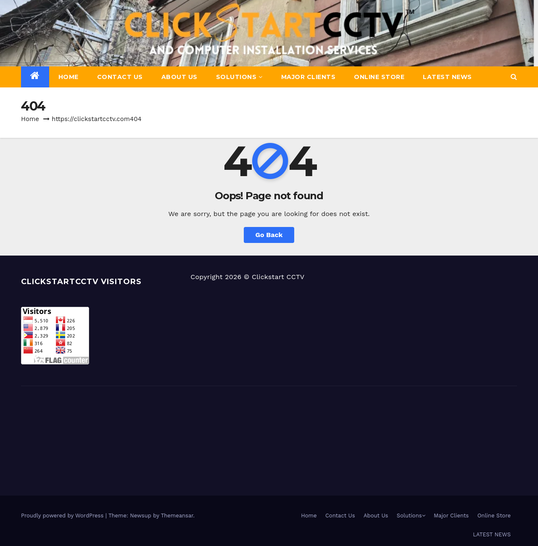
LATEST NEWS (447, 77)
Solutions (239, 77)
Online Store (379, 77)
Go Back (269, 235)
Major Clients (308, 77)
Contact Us (120, 77)
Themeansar (177, 515)
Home (68, 77)
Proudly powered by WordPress (63, 515)
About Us (179, 77)
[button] (514, 77)
